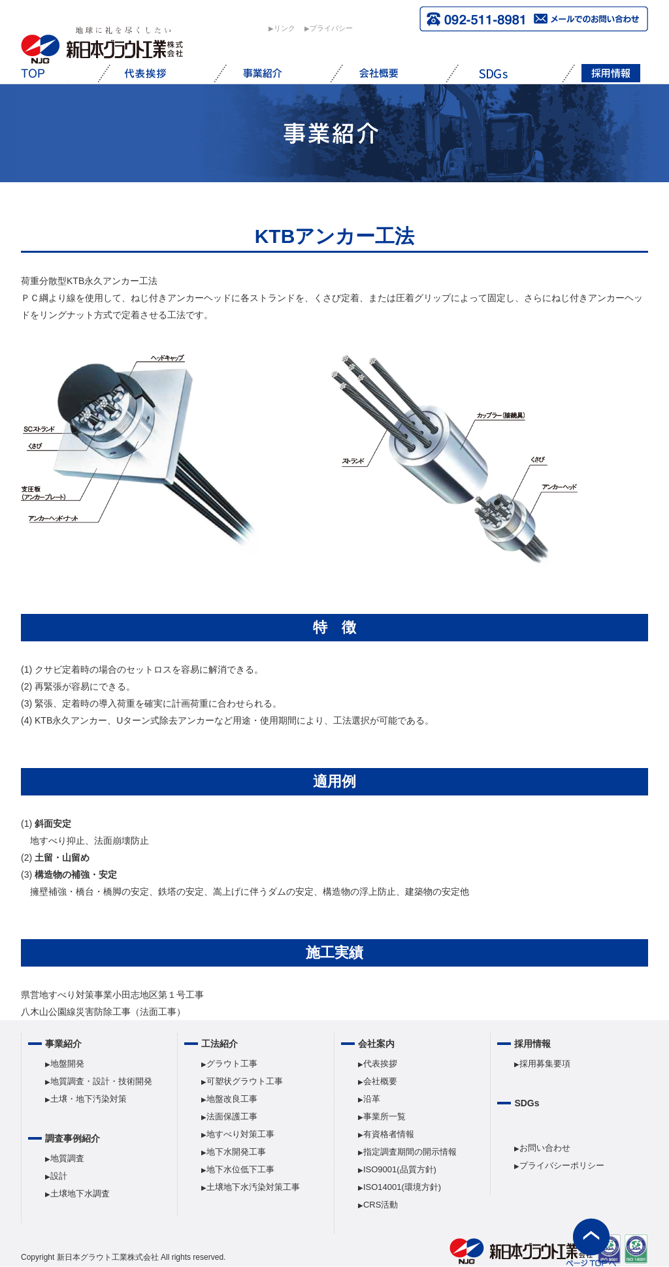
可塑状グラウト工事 (244, 1081)
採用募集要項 (544, 1063)
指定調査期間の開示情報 (410, 1152)
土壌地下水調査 (80, 1193)
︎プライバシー (331, 28)
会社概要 (380, 1081)
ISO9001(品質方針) (399, 1169)
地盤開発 (67, 1063)
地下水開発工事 (236, 1152)
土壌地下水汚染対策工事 (253, 1187)
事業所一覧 (384, 1116)
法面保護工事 (231, 1116)
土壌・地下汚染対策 (88, 1099)
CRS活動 (380, 1205)
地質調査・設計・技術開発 (101, 1081)
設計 (58, 1176)
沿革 (371, 1099)
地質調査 (67, 1158)
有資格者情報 (388, 1134)
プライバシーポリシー (561, 1165)
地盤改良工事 (231, 1099)
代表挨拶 (380, 1063)
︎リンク (284, 28)
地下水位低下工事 (240, 1169)
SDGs (526, 1103)
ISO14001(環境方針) (402, 1187)
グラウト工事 (231, 1063)
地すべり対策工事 (240, 1134)
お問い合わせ (544, 1148)
